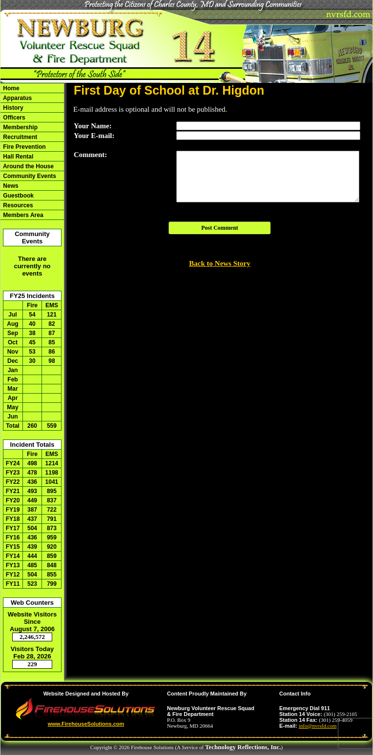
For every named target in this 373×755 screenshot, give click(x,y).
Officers (13, 117)
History (12, 107)
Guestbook (17, 195)
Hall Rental (17, 156)
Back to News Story (219, 263)
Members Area (22, 215)
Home (10, 88)
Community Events (28, 176)
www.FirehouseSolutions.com (86, 724)
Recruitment (19, 137)
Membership (19, 127)
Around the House (27, 166)
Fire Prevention (23, 146)
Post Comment (219, 227)
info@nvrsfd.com (318, 726)
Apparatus (16, 98)
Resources (17, 205)
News (10, 185)
